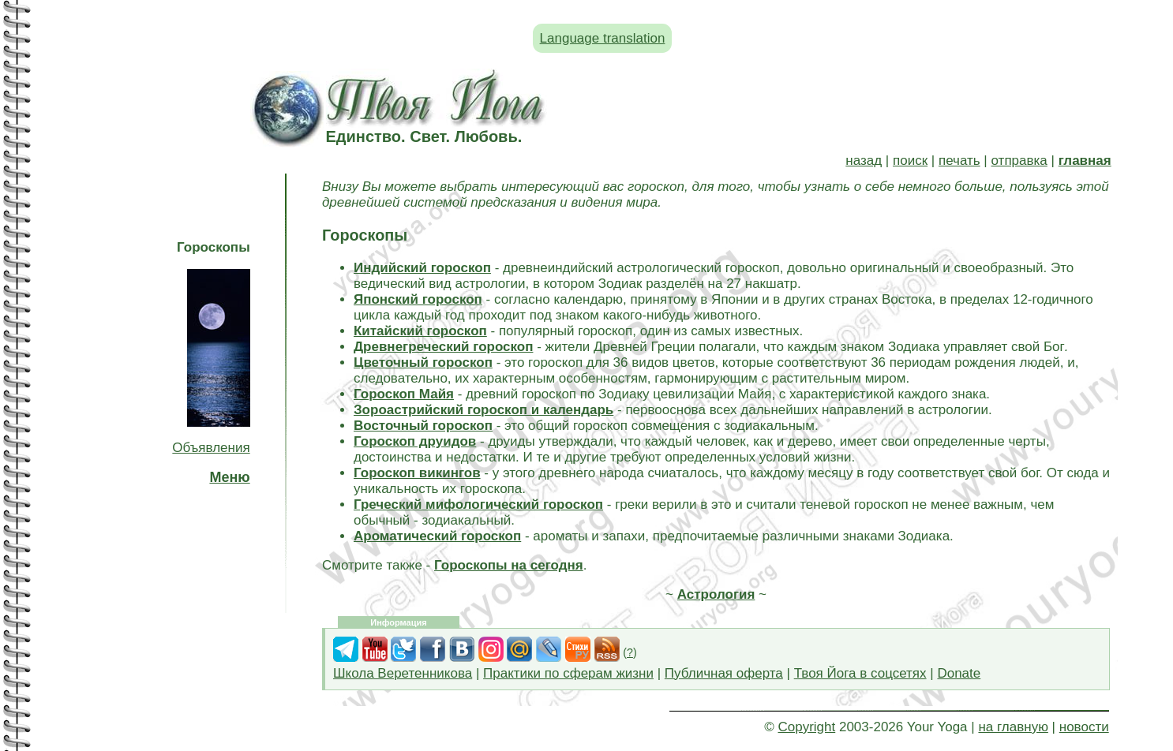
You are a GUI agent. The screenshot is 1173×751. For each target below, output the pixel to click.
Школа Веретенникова (402, 673)
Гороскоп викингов (417, 472)
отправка (1019, 160)
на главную (1012, 726)
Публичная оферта (724, 673)
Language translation (602, 38)
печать (959, 160)
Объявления (210, 447)
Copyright (806, 726)
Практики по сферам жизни (568, 673)
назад (863, 160)
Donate (958, 673)
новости (1084, 726)
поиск (910, 160)
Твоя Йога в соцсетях (860, 673)
